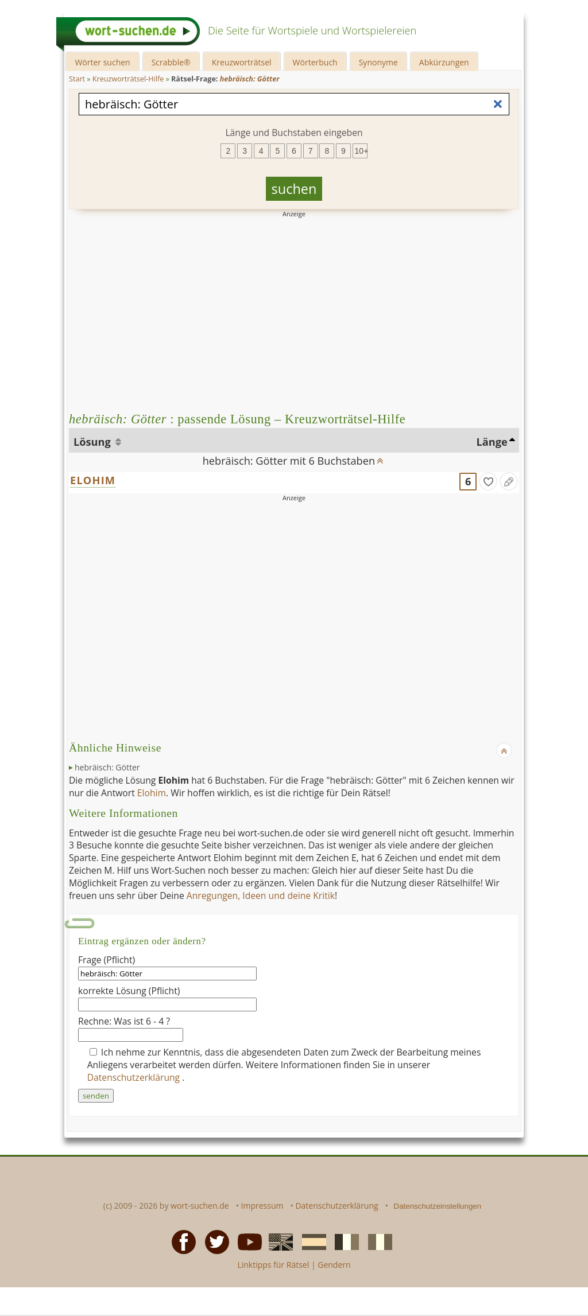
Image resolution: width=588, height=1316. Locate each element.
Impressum (262, 1205)
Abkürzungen (444, 62)
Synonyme (378, 62)
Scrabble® (171, 62)
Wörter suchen (102, 62)
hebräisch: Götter (107, 767)
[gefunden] (488, 481)
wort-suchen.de (200, 1205)
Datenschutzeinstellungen (438, 1206)
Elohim (151, 793)
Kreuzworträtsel (242, 62)
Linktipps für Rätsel (273, 1264)
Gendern (334, 1264)
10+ (361, 150)
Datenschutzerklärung (135, 1077)
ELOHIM (92, 480)
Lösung (93, 442)
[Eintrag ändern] (509, 481)
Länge (492, 442)
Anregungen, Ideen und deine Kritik (261, 895)
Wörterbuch (315, 62)
